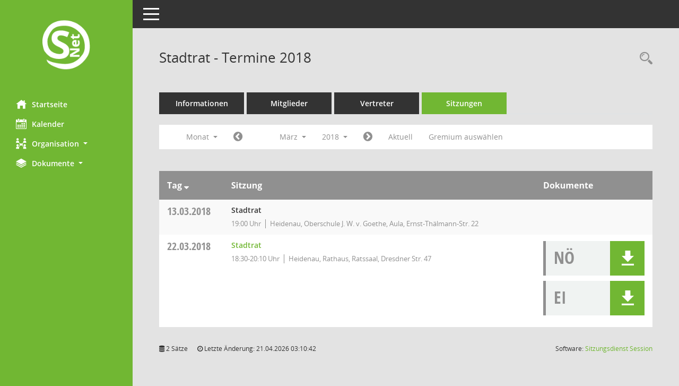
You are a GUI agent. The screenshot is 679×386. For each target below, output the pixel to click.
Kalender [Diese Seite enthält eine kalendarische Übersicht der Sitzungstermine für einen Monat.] (40, 123)
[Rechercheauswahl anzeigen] (643, 58)
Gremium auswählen (466, 137)
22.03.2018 (189, 246)
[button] (66, 143)
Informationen (202, 103)
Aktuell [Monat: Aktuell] (400, 137)
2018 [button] (334, 137)
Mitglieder (289, 103)
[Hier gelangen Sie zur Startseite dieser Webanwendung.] (66, 46)
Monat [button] (201, 137)
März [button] (293, 137)
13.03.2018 (189, 211)
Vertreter (377, 103)
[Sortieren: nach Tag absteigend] (186, 185)
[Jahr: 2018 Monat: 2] (237, 137)
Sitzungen (464, 103)
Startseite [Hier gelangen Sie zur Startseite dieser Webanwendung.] (41, 104)
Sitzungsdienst (618, 348)
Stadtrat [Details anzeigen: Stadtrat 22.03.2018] (246, 245)
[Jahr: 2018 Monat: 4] (367, 137)
